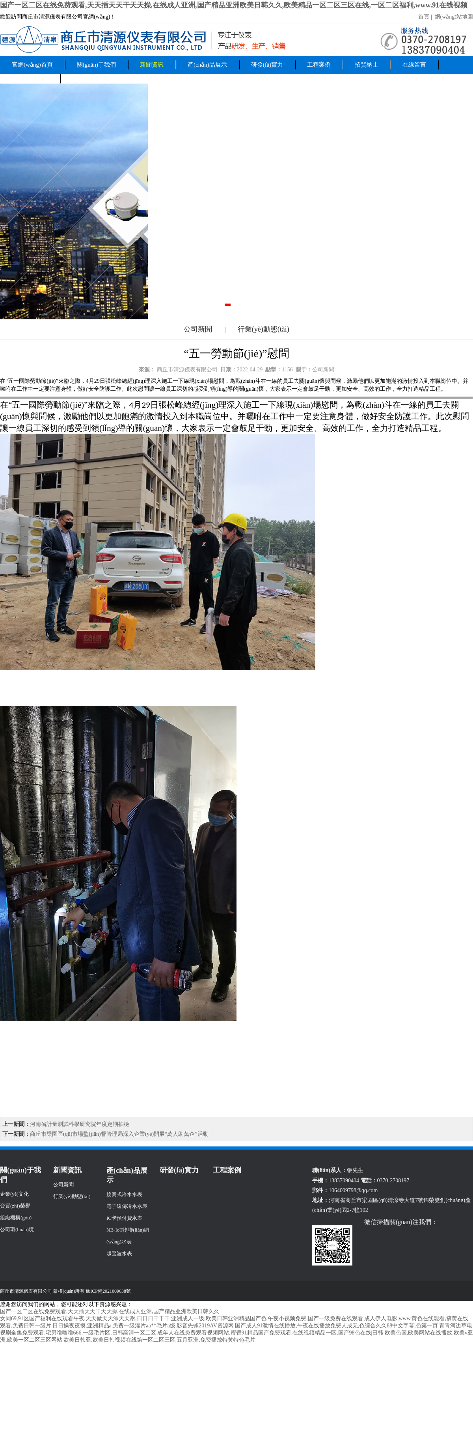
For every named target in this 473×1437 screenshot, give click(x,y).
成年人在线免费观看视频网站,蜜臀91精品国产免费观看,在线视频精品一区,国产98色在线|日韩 (270, 1333)
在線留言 (414, 65)
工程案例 (319, 65)
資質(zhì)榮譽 (15, 1206)
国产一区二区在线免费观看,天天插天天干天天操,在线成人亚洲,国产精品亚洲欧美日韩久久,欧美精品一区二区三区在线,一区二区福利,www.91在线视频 (233, 5)
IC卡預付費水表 (124, 1218)
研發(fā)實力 (267, 65)
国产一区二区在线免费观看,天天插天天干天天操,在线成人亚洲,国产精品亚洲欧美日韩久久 (110, 1311)
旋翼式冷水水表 (124, 1194)
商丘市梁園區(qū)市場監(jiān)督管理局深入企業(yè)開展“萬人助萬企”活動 (119, 1134)
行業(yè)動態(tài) (263, 329)
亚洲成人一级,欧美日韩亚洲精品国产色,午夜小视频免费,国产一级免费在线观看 (267, 1318)
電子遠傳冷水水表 (126, 1206)
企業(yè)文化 (14, 1194)
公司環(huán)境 (17, 1229)
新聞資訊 (152, 65)
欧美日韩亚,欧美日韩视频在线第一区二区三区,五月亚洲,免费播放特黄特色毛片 (159, 1340)
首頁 (424, 17)
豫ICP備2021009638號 (108, 1291)
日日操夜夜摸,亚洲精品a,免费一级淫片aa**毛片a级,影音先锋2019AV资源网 (143, 1326)
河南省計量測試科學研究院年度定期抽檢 (79, 1124)
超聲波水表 (119, 1253)
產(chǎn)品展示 (207, 65)
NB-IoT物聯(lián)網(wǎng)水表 (127, 1236)
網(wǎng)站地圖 (453, 17)
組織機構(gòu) (16, 1218)
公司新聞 (198, 329)
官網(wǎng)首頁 (32, 65)
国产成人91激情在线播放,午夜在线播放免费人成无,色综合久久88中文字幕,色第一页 (336, 1326)
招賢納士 (366, 65)
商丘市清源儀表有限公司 (187, 370)
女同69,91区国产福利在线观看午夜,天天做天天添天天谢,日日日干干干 (85, 1318)
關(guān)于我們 (96, 65)
